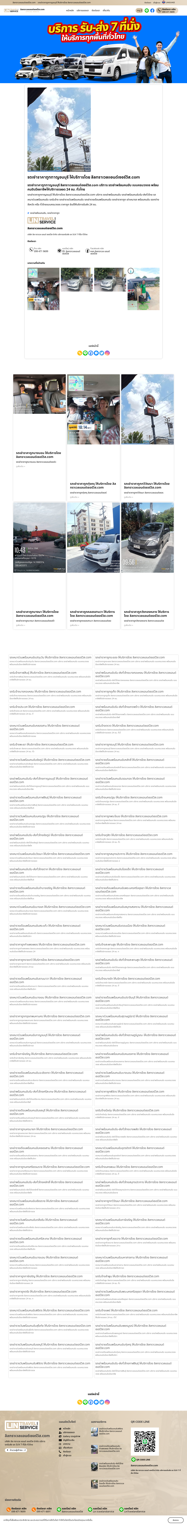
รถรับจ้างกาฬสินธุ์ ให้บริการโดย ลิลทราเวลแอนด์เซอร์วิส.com (43, 673)
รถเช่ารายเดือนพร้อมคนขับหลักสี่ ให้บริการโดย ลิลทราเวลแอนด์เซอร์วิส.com (129, 762)
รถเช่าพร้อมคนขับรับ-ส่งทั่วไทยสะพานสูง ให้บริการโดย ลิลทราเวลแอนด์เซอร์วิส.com (133, 962)
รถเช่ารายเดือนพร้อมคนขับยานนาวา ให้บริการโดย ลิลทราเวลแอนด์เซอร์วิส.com (46, 980)
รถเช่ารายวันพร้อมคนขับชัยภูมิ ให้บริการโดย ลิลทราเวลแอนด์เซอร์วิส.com (50, 760)
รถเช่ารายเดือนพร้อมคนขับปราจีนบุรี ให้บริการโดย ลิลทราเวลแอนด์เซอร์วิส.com (131, 999)
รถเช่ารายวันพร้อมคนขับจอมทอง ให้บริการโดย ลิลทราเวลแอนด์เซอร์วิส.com (130, 780)
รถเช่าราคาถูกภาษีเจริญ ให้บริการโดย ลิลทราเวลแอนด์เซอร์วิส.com (46, 1276)
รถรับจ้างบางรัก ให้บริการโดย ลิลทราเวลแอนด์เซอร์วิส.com (127, 979)
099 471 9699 (168, 12)
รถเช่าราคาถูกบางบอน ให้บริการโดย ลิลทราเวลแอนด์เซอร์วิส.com (38, 455)
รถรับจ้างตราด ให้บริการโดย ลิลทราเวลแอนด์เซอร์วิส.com (127, 726)
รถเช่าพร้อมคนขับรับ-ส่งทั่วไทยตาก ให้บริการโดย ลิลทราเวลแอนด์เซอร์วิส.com (45, 871)
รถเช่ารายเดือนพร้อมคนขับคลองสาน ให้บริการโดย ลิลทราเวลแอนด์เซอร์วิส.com (46, 1150)
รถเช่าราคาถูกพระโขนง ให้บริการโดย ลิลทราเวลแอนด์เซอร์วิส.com (131, 816)
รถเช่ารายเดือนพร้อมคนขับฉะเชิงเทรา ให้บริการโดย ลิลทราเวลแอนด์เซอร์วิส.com (46, 1074)
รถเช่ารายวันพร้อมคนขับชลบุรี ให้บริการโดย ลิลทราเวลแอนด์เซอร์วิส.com (50, 1345)
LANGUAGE (170, 2)
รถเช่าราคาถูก (53, 213)
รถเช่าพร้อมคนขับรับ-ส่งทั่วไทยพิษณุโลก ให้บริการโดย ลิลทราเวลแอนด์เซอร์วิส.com (111, 1466)
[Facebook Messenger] (96, 353)
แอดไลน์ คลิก (67, 248)
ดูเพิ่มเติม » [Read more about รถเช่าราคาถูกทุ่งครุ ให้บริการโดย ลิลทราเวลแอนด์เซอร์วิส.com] (74, 497)
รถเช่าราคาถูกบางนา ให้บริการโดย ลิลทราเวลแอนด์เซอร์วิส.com (37, 614)
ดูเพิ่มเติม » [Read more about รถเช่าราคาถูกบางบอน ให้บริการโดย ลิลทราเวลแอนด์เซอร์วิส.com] (20, 466)
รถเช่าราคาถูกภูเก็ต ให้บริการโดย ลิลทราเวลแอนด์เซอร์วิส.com (129, 692)
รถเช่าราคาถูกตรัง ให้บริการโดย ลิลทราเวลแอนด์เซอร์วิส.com (43, 1292)
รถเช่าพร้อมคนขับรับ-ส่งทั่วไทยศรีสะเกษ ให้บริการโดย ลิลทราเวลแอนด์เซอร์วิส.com (48, 1093)
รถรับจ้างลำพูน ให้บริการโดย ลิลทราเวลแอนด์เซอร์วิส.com (127, 1276)
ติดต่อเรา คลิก (169, 9)
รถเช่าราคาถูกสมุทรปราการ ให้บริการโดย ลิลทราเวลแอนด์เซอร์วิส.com (133, 854)
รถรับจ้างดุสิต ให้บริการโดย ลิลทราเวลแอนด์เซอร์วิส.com (126, 835)
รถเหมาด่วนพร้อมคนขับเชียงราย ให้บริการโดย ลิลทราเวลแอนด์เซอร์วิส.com (44, 1203)
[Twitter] (101, 353)
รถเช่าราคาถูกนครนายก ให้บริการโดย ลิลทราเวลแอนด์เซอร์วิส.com (46, 1129)
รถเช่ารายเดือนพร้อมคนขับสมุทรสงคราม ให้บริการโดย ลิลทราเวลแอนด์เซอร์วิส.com (134, 909)
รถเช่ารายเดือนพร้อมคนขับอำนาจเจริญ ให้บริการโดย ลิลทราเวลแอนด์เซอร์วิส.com (47, 890)
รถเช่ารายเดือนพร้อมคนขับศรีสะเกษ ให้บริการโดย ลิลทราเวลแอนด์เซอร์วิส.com (46, 1240)
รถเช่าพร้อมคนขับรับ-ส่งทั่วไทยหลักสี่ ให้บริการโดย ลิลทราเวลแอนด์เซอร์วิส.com (46, 1184)
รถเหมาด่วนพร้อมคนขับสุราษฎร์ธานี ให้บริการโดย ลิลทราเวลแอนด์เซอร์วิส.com (131, 1018)
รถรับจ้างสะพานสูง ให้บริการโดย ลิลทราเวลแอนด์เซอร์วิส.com (129, 945)
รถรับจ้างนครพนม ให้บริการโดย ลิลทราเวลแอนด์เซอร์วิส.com (129, 1167)
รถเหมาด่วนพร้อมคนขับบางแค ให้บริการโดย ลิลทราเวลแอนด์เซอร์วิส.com (50, 907)
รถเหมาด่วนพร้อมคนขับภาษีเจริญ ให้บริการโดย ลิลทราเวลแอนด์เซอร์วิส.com (130, 1222)
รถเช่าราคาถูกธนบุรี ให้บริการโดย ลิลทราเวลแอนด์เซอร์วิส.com (129, 744)
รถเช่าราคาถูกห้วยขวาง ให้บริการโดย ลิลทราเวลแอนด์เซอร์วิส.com (131, 1239)
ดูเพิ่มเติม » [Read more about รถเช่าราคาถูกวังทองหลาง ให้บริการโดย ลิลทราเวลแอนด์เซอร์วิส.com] (128, 625)
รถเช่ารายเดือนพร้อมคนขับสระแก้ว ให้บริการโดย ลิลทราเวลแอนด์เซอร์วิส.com (45, 927)
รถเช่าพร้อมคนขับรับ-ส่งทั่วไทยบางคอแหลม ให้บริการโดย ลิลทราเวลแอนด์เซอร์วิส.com (135, 674)
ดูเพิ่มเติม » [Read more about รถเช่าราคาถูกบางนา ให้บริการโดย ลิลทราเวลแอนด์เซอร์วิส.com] (20, 625)
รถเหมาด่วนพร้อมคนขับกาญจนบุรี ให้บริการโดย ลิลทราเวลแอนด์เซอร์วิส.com (45, 1037)
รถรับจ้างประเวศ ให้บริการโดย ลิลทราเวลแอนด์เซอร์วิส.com (42, 707)
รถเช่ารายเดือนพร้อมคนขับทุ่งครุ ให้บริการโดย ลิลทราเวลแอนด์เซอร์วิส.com (129, 1346)
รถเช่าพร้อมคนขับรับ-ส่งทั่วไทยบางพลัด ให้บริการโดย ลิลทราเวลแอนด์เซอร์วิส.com (133, 1131)
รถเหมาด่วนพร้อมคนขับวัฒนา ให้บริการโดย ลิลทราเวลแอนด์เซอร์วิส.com (50, 854)
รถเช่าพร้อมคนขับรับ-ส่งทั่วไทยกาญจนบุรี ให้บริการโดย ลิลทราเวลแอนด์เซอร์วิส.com (49, 780)
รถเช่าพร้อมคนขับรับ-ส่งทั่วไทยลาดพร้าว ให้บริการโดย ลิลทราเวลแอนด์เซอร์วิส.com (133, 709)
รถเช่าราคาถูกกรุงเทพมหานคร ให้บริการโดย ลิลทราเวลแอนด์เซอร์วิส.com (50, 1016)
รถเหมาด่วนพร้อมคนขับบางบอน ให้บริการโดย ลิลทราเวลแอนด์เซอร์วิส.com (44, 1259)
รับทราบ (175, 1520)
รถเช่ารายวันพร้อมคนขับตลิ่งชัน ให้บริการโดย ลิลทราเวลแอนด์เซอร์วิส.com (43, 1222)
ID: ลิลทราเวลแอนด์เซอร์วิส (71, 252)
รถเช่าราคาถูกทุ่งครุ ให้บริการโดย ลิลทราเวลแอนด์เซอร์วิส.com (93, 486)
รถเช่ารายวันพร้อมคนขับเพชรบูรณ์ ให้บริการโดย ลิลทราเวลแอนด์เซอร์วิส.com (130, 1327)
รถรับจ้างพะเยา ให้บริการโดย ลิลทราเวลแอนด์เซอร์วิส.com (41, 744)
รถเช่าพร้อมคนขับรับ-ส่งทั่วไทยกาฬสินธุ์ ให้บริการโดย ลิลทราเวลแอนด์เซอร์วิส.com (133, 1365)
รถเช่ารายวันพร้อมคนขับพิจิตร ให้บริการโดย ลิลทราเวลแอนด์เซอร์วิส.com (50, 1363)
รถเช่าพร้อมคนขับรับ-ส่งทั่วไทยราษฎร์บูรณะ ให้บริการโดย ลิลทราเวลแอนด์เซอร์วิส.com (135, 1037)
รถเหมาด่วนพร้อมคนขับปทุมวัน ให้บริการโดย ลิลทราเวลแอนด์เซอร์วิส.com (50, 657)
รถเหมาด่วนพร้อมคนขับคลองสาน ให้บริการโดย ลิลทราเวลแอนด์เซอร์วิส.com (45, 727)
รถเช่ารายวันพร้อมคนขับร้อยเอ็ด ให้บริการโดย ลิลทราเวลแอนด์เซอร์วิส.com (129, 871)
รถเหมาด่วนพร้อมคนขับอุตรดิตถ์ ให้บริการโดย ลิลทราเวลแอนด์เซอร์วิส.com (129, 1150)
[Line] (85, 353)
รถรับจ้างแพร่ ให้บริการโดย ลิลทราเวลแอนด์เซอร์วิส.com (126, 1310)
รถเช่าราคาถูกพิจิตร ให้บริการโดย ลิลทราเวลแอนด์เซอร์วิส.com (129, 1092)
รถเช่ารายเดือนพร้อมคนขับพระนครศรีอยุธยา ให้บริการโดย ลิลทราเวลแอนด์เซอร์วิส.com (133, 890)
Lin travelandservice (103, 1512)
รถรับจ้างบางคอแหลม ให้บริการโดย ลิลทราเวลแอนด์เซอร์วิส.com (45, 692)
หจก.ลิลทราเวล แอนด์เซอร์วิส (100, 252)
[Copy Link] (79, 353)
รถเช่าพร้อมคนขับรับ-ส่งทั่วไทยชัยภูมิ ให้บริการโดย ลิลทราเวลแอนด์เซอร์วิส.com (46, 837)
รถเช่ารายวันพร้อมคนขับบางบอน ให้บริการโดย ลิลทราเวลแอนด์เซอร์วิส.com (129, 1074)
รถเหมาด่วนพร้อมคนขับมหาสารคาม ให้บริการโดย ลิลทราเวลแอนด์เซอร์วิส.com (131, 1259)
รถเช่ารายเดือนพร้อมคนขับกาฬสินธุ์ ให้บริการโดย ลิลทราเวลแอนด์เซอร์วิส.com (46, 799)
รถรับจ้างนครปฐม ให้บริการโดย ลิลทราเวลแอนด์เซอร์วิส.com (128, 797)
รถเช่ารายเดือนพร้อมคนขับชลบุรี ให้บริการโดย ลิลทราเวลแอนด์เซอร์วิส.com (44, 1112)
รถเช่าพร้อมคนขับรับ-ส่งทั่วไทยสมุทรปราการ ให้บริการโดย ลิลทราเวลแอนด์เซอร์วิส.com (136, 1184)
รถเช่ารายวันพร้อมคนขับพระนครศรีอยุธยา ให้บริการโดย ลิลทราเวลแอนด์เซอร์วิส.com (135, 1293)
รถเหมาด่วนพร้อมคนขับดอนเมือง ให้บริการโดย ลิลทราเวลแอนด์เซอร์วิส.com (130, 927)
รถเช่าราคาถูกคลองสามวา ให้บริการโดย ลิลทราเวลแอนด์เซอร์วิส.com (92, 614)
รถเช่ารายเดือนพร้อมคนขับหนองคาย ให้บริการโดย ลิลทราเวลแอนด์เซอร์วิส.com (132, 1056)
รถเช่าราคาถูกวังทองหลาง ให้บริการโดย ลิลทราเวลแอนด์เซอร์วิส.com (146, 614)
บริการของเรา (83, 10)
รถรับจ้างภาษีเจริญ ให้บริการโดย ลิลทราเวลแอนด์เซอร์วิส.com (44, 1054)
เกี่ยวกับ (106, 10)
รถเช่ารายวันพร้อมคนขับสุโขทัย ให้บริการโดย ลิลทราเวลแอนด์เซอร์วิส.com (50, 1326)
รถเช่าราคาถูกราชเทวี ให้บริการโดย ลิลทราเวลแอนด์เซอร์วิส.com (45, 960)
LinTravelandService (134, 1512)
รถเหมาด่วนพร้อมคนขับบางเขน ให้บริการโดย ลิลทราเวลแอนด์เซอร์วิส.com (51, 997)
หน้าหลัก (70, 10)
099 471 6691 (44, 1512)
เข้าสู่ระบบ (156, 2)
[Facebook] (90, 353)
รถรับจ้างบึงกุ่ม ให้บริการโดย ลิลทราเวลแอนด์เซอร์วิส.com (127, 1110)
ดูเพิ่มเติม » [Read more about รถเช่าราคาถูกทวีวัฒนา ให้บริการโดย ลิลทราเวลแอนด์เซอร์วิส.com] (128, 497)
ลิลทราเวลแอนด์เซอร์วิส (72, 1512)
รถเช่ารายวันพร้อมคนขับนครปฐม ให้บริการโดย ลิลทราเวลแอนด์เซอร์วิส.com (44, 818)
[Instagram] (107, 353)
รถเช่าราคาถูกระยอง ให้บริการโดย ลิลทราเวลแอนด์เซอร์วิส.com (130, 657)
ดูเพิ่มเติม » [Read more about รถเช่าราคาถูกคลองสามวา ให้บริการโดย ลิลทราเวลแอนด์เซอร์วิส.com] (74, 625)
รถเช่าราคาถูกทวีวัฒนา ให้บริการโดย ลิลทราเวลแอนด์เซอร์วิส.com (147, 486)
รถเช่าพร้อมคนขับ (38, 213)
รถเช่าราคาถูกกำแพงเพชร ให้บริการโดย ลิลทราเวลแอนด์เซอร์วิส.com (47, 945)
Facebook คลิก (97, 248)
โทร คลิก (37, 248)
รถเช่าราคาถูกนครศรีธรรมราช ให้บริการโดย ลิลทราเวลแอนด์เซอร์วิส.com (50, 1167)
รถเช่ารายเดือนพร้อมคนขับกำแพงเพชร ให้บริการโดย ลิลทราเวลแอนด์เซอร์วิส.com (110, 1449)
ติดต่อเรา (147, 2)
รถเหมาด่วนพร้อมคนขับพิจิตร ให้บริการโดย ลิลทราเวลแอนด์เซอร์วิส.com (50, 1310)
